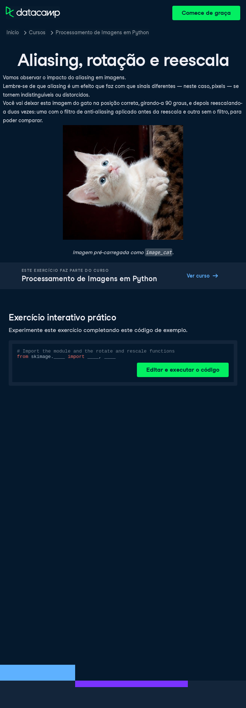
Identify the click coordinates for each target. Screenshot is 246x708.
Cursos (37, 32)
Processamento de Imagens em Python (102, 32)
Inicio (13, 32)
